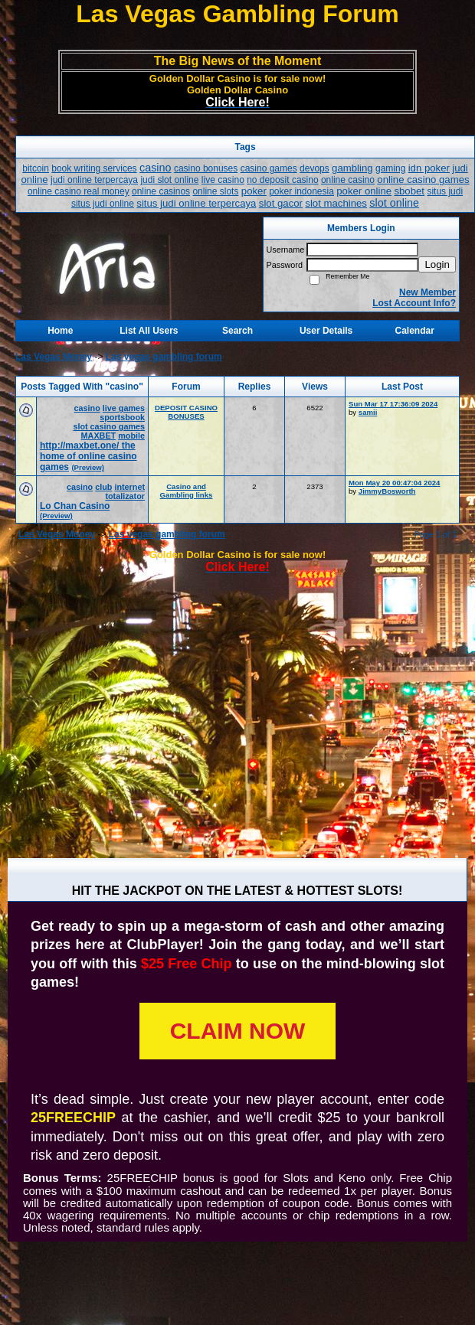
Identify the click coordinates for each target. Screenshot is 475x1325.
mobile (131, 435)
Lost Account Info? (414, 303)
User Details (326, 330)
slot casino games (109, 426)
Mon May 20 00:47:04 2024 (394, 482)
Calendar (414, 330)
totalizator (125, 496)
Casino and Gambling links (186, 490)
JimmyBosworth (387, 491)
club (103, 486)
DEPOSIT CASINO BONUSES (186, 411)
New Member (427, 292)
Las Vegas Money (53, 356)
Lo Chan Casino (75, 506)
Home (60, 330)
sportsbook (122, 417)
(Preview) (87, 467)
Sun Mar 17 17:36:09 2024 (393, 404)
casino (87, 408)
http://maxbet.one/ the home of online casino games (88, 456)
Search (237, 330)
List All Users (149, 330)
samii (368, 412)
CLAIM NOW (238, 1030)
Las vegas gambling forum (164, 356)
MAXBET (98, 435)
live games (124, 408)
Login (437, 264)
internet (129, 486)
